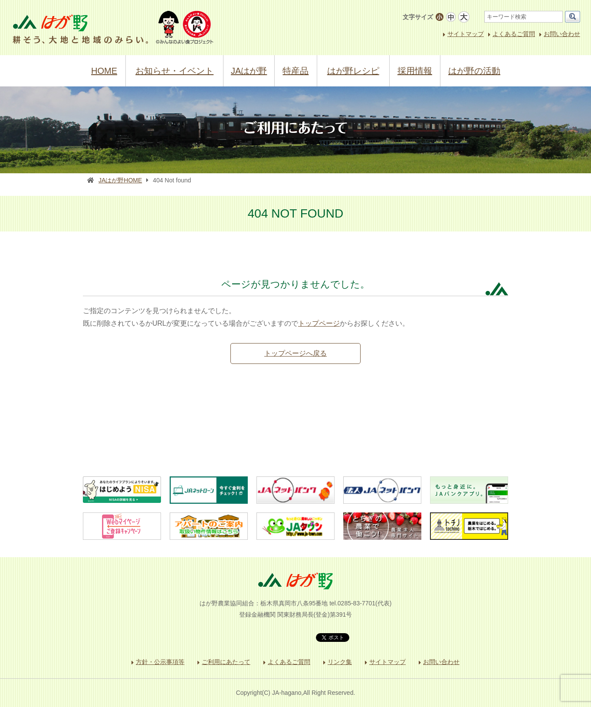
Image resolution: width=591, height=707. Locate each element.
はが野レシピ (353, 71)
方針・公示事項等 (160, 661)
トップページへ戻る (295, 353)
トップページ (319, 323)
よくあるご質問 (513, 33)
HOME (104, 71)
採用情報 (414, 71)
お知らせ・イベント (174, 71)
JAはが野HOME (120, 180)
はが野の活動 (474, 71)
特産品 (295, 71)
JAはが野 (249, 71)
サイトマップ (465, 33)
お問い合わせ (562, 33)
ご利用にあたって (226, 661)
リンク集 (340, 661)
